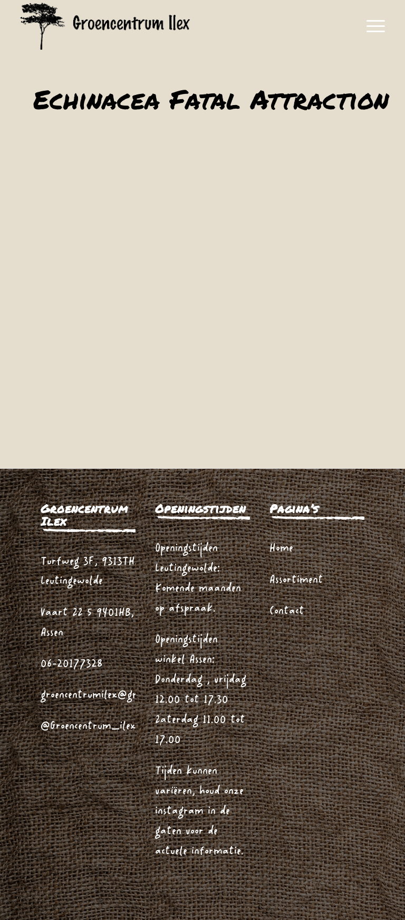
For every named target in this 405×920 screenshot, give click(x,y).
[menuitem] (370, 26)
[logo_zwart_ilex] (105, 26)
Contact (286, 611)
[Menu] (370, 26)
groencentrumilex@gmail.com (107, 695)
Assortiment (296, 580)
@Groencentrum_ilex (88, 726)
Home (281, 548)
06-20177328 (72, 664)
